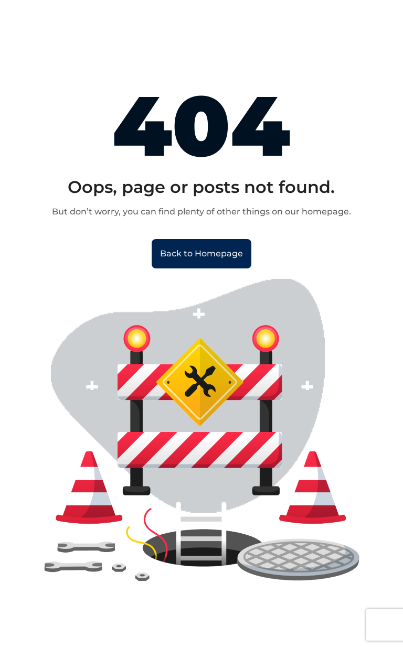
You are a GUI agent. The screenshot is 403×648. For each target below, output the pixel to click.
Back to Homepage (201, 253)
